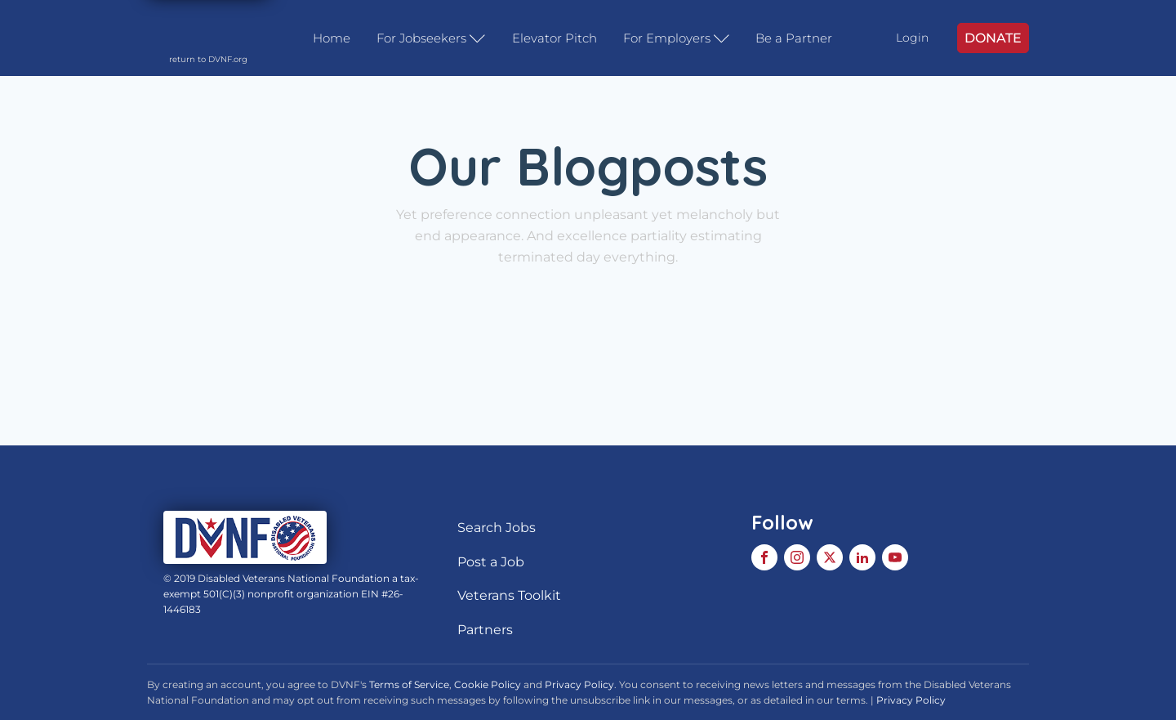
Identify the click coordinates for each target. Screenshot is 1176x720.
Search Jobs (496, 527)
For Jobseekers (431, 38)
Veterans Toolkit (509, 595)
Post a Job (490, 562)
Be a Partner (793, 38)
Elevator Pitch (554, 38)
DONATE (993, 38)
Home (331, 38)
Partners (485, 629)
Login (912, 37)
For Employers (676, 38)
